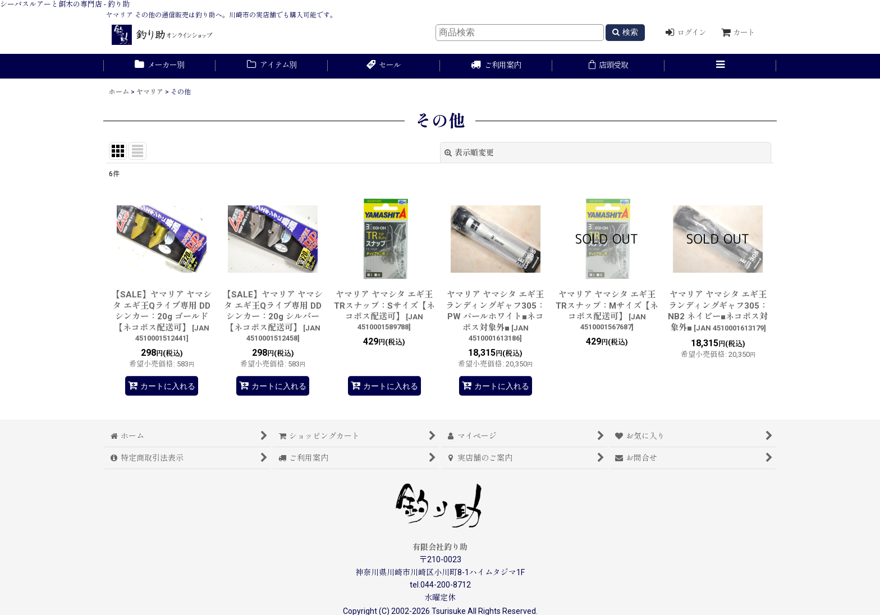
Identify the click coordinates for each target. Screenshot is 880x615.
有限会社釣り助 (439, 547)
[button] (720, 66)
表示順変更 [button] (469, 152)
